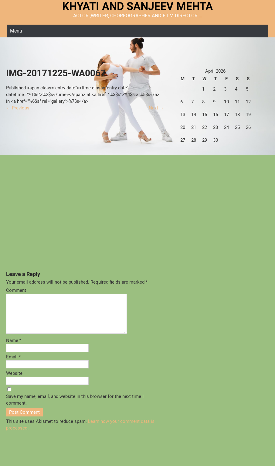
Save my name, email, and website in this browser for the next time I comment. (75, 407)
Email (13, 364)
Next (156, 108)
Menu (16, 31)
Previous (17, 108)
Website (14, 380)
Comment (16, 290)
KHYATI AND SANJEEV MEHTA (137, 6)
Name (13, 347)
